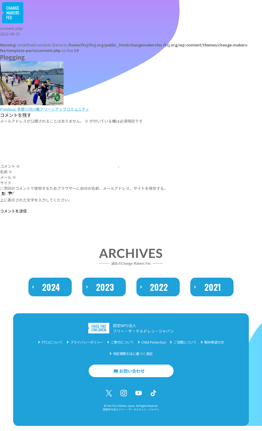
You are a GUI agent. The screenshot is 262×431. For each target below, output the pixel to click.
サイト (5, 182)
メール (8, 177)
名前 (6, 171)
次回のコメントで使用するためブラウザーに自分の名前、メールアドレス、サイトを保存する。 (86, 188)
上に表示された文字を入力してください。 (36, 200)
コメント (10, 166)
